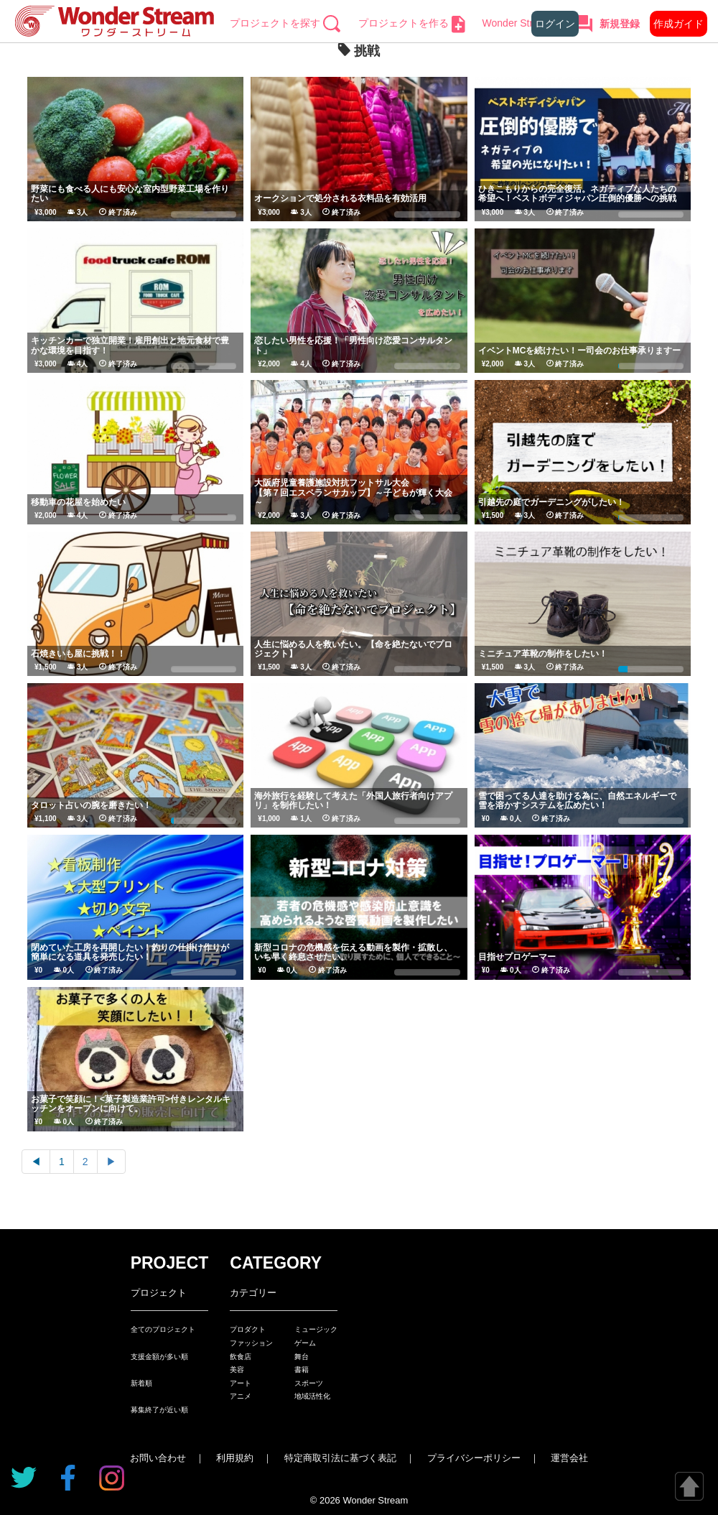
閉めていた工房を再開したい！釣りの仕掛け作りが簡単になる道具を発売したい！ (130, 952)
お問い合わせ (158, 1458)
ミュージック (315, 1329)
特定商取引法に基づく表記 (340, 1458)
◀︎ (36, 1161)
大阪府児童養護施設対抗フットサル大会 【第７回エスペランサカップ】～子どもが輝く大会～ (413, 492)
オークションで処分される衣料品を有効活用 (340, 198)
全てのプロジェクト (163, 1329)
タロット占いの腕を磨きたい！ (91, 805)
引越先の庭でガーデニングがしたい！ (551, 502)
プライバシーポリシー (474, 1458)
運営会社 (569, 1458)
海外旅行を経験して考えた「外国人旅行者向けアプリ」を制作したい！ (353, 800)
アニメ (240, 1396)
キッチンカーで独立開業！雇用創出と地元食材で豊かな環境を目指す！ (130, 345)
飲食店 (240, 1357)
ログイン (555, 23)
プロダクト (248, 1329)
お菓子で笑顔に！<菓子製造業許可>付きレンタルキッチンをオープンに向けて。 (130, 1103)
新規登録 (620, 23)
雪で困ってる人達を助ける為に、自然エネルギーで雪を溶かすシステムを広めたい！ (577, 800)
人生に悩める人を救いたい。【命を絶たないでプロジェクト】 (353, 649)
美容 (237, 1369)
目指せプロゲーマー (517, 957)
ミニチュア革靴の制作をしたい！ (542, 654)
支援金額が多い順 (159, 1357)
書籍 (301, 1369)
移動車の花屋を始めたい (78, 502)
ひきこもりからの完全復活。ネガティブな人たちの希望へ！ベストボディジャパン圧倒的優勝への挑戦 (577, 193)
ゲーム (305, 1343)
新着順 (141, 1383)
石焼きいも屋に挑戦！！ (78, 654)
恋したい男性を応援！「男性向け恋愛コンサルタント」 (353, 345)
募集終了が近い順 (159, 1410)
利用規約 (234, 1458)
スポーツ (308, 1383)
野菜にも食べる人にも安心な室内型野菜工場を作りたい (130, 193)
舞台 (301, 1357)
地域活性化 (312, 1396)
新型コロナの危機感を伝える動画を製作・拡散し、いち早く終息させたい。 (353, 952)
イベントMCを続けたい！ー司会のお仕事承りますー (579, 351)
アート (240, 1383)
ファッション (251, 1343)
